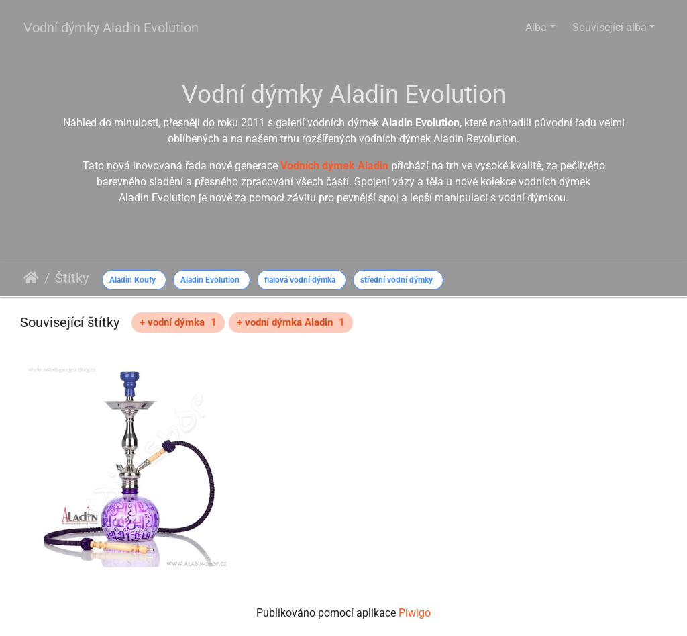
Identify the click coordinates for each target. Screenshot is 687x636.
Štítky (72, 278)
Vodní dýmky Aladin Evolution (111, 27)
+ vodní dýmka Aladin (291, 322)
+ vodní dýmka (178, 322)
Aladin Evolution (210, 280)
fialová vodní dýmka (299, 280)
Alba (536, 27)
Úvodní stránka (31, 278)
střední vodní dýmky (396, 280)
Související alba (609, 27)
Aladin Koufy (132, 280)
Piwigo (415, 612)
